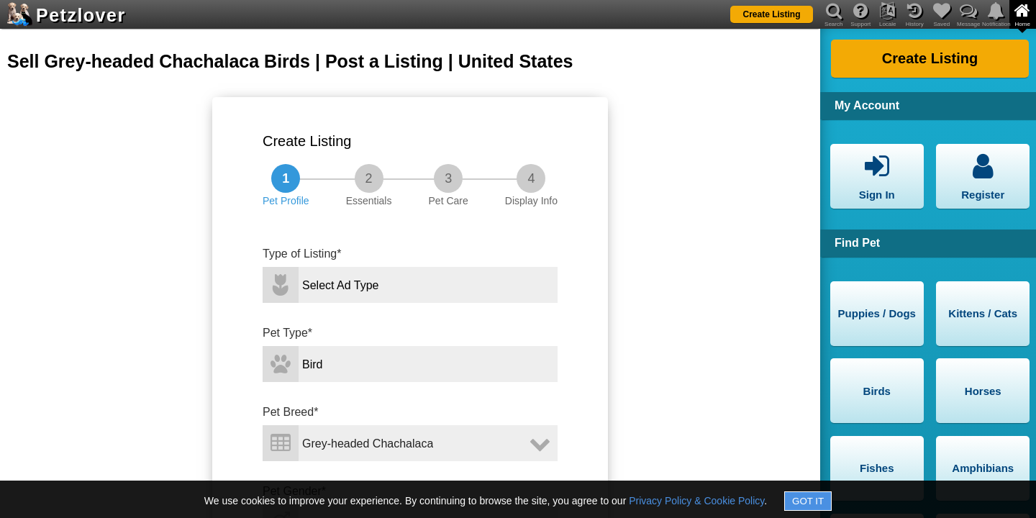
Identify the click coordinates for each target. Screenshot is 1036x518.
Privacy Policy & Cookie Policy (696, 500)
